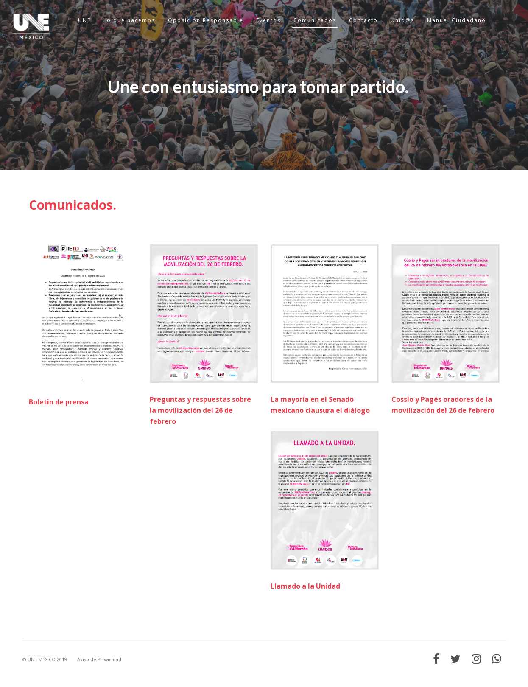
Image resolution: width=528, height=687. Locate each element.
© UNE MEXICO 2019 (44, 659)
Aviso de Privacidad (99, 659)
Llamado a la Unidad (305, 586)
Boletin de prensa (59, 402)
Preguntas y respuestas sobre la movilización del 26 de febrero (200, 410)
